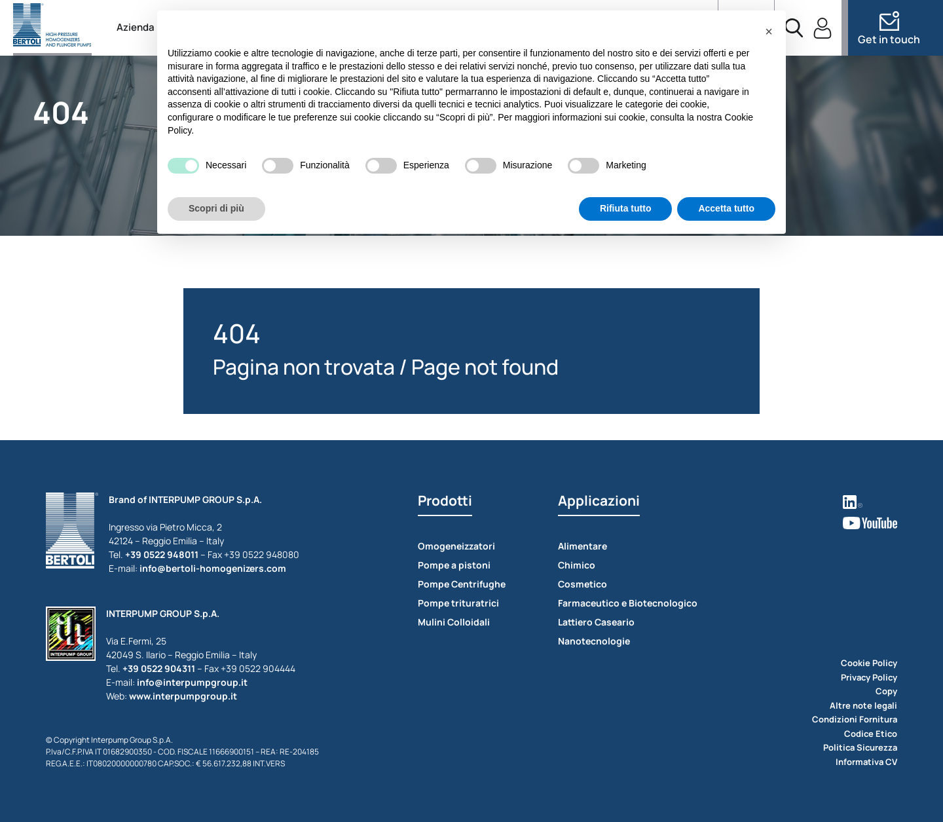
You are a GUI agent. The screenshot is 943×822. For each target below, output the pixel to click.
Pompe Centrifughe (462, 584)
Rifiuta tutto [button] (626, 208)
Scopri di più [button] (216, 208)
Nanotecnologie (594, 641)
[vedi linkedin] (870, 500)
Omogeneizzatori (456, 546)
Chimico (576, 565)
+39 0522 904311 (158, 668)
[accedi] (822, 28)
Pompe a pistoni (454, 565)
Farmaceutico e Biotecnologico (627, 603)
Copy (886, 691)
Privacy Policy (869, 677)
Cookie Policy (869, 663)
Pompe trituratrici (458, 603)
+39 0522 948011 (161, 554)
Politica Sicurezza (860, 747)
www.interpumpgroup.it (183, 696)
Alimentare (582, 546)
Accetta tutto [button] (726, 208)
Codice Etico (870, 733)
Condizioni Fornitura (854, 719)
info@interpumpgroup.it (192, 682)
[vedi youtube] (870, 522)
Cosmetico (582, 584)
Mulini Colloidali (454, 622)
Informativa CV (866, 762)
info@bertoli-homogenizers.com (212, 568)
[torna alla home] (52, 28)
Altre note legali (863, 705)
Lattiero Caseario (596, 622)
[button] (768, 31)
